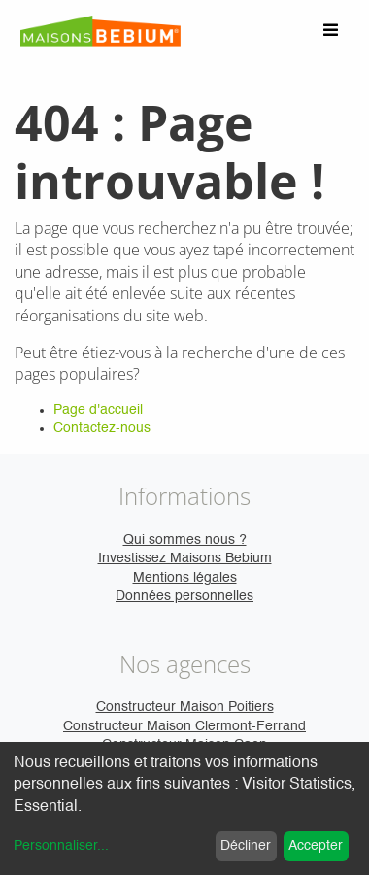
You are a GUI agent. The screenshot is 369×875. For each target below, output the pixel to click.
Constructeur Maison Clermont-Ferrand (184, 726)
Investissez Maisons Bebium (185, 558)
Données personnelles (184, 596)
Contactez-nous (102, 428)
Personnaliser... (61, 846)
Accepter (315, 846)
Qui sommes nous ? (185, 540)
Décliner (245, 846)
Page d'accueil (98, 410)
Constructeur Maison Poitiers (185, 707)
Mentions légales (185, 578)
